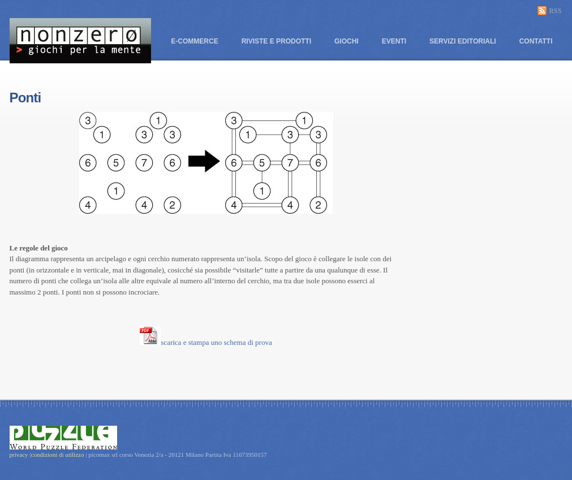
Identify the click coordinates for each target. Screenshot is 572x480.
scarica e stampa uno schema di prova (206, 342)
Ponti (25, 97)
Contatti (536, 41)
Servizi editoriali (462, 41)
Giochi (346, 41)
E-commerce (194, 41)
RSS (555, 11)
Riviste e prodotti (276, 41)
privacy (19, 454)
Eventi (394, 41)
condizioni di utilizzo (58, 454)
